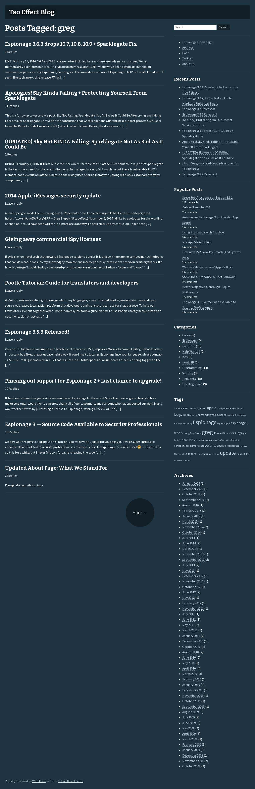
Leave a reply (14, 203)
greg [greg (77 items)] (207, 432)
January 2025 (191, 483)
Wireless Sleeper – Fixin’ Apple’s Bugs (207, 267)
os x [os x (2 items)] (215, 439)
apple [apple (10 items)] (211, 407)
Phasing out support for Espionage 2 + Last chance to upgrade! (83, 381)
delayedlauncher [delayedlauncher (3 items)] (216, 415)
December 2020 (192, 489)
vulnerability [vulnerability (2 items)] (242, 453)
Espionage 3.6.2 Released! (199, 174)
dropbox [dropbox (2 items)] (241, 414)
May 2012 (188, 598)
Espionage (189, 340)
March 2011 (190, 630)
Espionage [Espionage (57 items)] (204, 422)
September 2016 (193, 500)
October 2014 (191, 532)
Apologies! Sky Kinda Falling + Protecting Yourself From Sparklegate (76, 95)
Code (185, 53)
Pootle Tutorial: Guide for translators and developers (72, 283)
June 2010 (189, 657)
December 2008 (192, 755)
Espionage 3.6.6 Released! (199, 114)
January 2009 (191, 750)
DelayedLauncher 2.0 (196, 207)
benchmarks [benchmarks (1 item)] (237, 408)
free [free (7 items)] (177, 433)
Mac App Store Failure (197, 242)
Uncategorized (192, 384)
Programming (192, 368)
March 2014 (190, 549)
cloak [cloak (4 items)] (186, 415)
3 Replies (11, 52)
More (139, 512)
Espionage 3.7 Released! (198, 109)
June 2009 (189, 723)
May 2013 (188, 570)
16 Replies (12, 432)
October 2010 (191, 647)
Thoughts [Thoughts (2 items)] (201, 453)
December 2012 (192, 576)
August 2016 (190, 505)
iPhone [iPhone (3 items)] (218, 433)
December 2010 (192, 641)
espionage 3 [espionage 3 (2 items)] (223, 423)
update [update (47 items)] (228, 453)
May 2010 (188, 663)
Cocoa (186, 335)
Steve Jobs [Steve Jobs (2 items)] (179, 453)
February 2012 (191, 603)
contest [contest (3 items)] (201, 415)
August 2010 (190, 652)
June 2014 (189, 543)
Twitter (187, 58)
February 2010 (191, 679)
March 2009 (190, 739)
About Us (188, 64)
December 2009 (192, 690)
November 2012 (193, 581)
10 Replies (12, 389)
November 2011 (193, 608)
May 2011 (188, 625)
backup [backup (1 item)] (220, 408)
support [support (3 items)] (191, 454)
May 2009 (188, 728)
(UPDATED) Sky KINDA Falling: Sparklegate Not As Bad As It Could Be (84, 144)
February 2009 (191, 744)
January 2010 (191, 685)
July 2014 (188, 538)
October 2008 (191, 766)
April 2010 (189, 668)
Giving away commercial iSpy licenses (53, 239)
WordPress (39, 781)
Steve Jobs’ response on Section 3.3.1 (207, 197)
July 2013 (188, 565)
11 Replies (12, 106)
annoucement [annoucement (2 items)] (181, 408)
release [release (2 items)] (200, 445)
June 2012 (189, 592)
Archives (188, 47)
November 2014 (193, 527)
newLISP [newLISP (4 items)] (187, 440)
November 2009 (193, 696)
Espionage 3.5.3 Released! (37, 332)
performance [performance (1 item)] (223, 440)
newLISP (188, 362)
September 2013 (193, 560)
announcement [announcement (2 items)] (198, 408)
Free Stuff (188, 346)
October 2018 (191, 494)
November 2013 (193, 554)
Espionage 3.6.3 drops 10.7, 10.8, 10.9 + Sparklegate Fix (71, 44)
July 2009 (188, 717)
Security (187, 373)
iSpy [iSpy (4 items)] (238, 433)
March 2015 (190, 521)
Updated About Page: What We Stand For (56, 468)
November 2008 (193, 761)
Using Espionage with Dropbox (203, 232)
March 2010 (190, 674)
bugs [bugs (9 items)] (178, 414)
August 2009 (190, 712)
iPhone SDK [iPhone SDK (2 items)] (228, 433)
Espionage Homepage (197, 42)
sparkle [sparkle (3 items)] (221, 445)
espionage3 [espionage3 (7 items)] (239, 423)
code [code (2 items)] (193, 414)
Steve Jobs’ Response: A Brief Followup (208, 277)
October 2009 (191, 701)
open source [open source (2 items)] (205, 439)
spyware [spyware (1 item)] (243, 446)
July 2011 (188, 614)
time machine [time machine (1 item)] (213, 454)
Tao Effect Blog (32, 12)
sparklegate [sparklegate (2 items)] (233, 445)
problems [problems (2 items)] (191, 445)
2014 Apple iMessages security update (53, 196)
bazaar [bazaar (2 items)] (228, 408)
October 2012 (191, 587)
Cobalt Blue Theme (70, 781)
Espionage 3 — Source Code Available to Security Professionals (83, 424)
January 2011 (191, 636)
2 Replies (11, 154)
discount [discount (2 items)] (231, 414)
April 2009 (189, 734)
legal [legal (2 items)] (243, 433)
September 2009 (193, 706)
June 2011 (189, 619)
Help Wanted (191, 351)
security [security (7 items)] (210, 445)
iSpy (185, 357)
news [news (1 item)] (196, 440)
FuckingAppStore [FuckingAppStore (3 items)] (191, 433)
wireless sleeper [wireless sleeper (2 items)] (182, 460)
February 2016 (191, 511)
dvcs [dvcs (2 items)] (176, 423)
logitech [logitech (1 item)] (177, 440)
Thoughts (189, 379)
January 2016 (191, 516)
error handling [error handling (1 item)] (185, 423)
